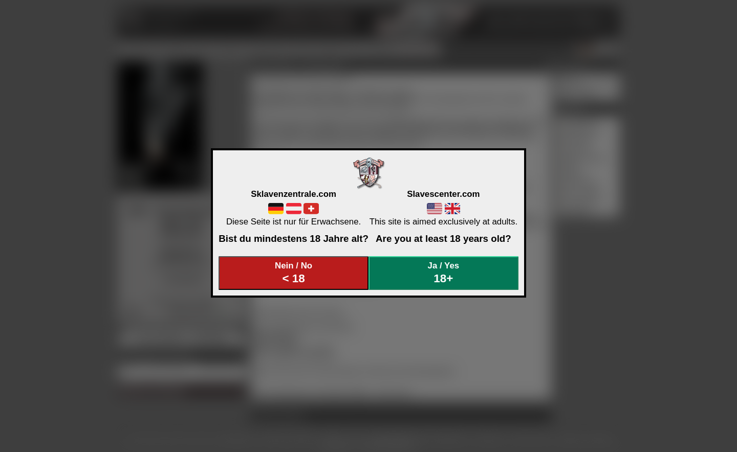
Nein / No (294, 273)
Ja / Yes (444, 273)
